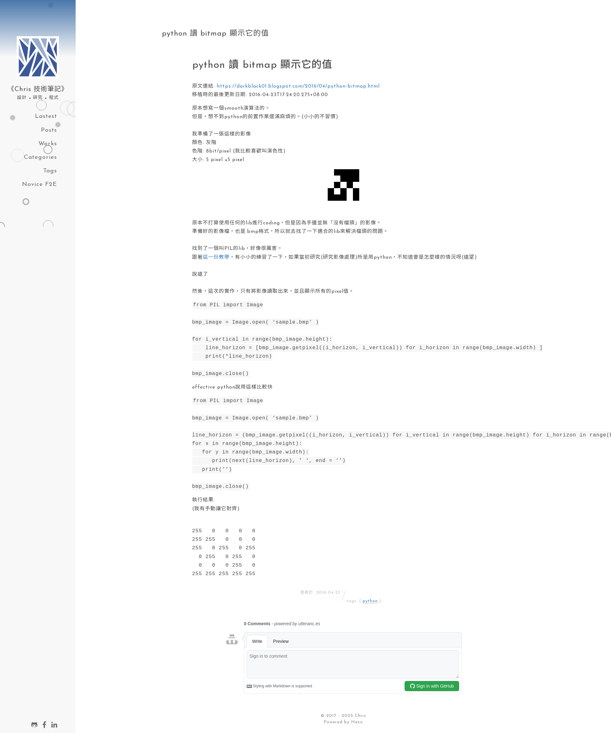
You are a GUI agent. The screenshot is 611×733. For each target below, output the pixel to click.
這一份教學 (216, 257)
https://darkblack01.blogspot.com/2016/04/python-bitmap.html (298, 86)
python (370, 601)
